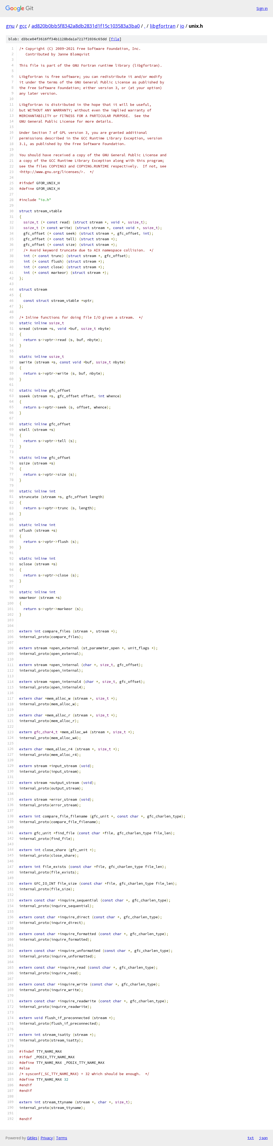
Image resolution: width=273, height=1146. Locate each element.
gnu (10, 26)
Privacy (47, 1137)
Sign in (262, 8)
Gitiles (32, 1137)
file (115, 39)
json (263, 1137)
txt (250, 1137)
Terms (61, 1137)
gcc (23, 26)
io (182, 26)
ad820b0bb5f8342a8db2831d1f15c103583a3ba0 (85, 26)
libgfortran (162, 26)
